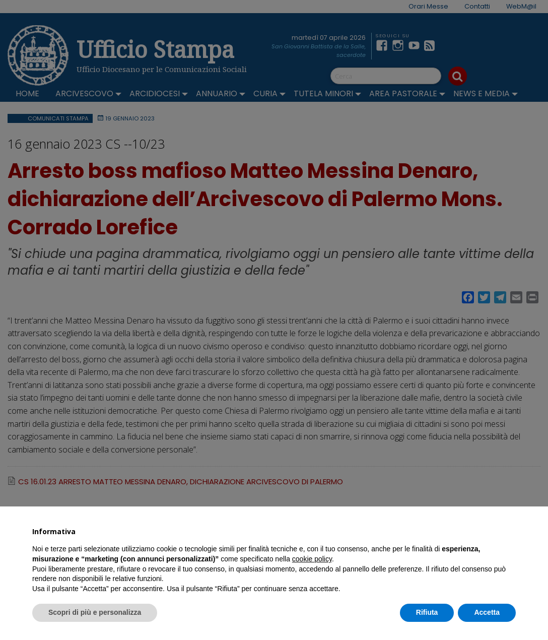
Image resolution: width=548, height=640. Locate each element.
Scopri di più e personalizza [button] (94, 612)
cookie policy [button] (312, 559)
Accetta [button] (487, 612)
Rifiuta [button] (427, 612)
